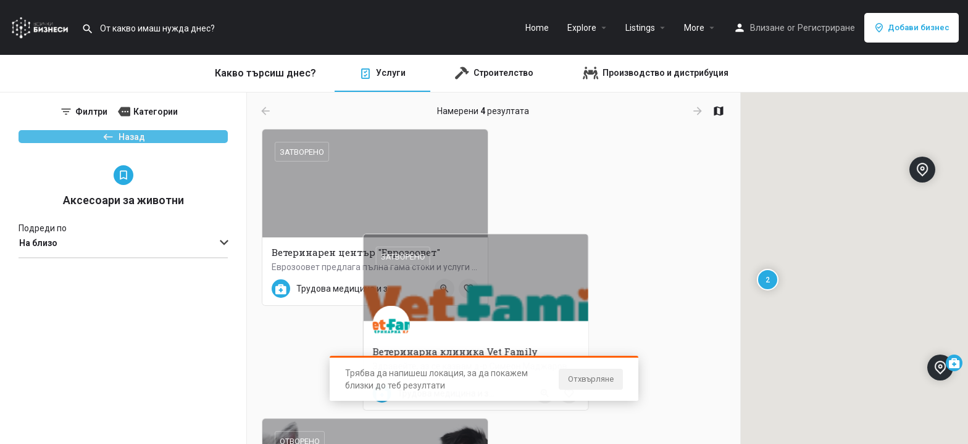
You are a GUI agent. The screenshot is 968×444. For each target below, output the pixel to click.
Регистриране (826, 28)
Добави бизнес (911, 27)
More (694, 28)
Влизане (767, 28)
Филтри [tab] (91, 112)
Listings (640, 28)
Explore (581, 28)
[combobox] (123, 264)
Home (537, 28)
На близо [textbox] (38, 263)
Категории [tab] (155, 112)
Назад (123, 142)
